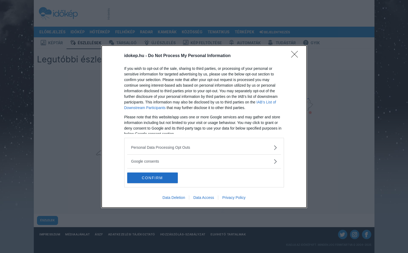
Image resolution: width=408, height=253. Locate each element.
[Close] (296, 56)
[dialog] (204, 127)
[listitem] (204, 147)
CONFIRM (152, 178)
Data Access (203, 197)
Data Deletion (174, 197)
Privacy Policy (233, 197)
